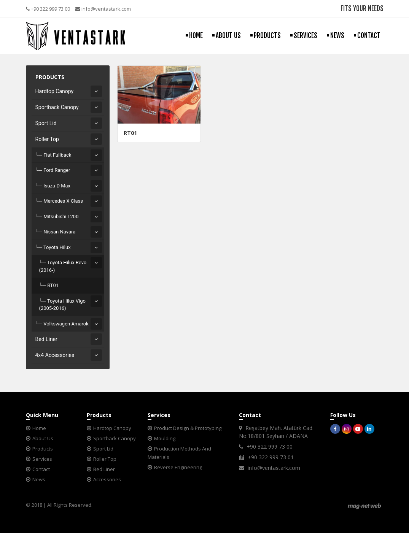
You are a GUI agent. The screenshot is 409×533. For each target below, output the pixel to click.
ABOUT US (228, 36)
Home (39, 428)
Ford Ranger (56, 170)
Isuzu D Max (56, 186)
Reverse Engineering (178, 467)
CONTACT (368, 36)
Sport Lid (46, 123)
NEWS (337, 36)
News (38, 479)
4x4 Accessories (55, 355)
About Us (42, 438)
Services (42, 458)
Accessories (107, 479)
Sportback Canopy (57, 107)
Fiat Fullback (57, 155)
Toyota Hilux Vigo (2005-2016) (62, 304)
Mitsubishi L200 (60, 216)
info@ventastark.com (103, 8)
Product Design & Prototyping (187, 428)
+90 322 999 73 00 (48, 8)
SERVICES (305, 36)
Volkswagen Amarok (66, 324)
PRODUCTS (267, 36)
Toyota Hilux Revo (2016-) (63, 266)
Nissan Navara (59, 232)
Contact (41, 469)
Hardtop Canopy (54, 91)
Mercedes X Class (63, 201)
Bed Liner (46, 339)
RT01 (53, 285)
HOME (196, 36)
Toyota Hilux (57, 247)
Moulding (164, 438)
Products (42, 448)
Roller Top (47, 139)
